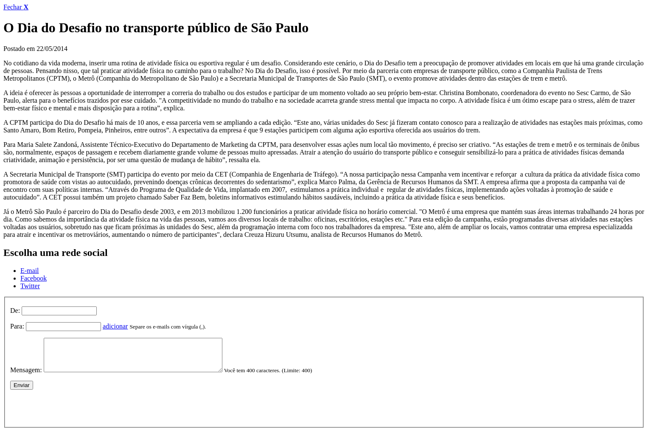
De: (15, 310)
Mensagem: (26, 376)
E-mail (29, 270)
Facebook (33, 278)
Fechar (15, 7)
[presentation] (74, 412)
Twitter (30, 285)
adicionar (115, 326)
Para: (17, 326)
